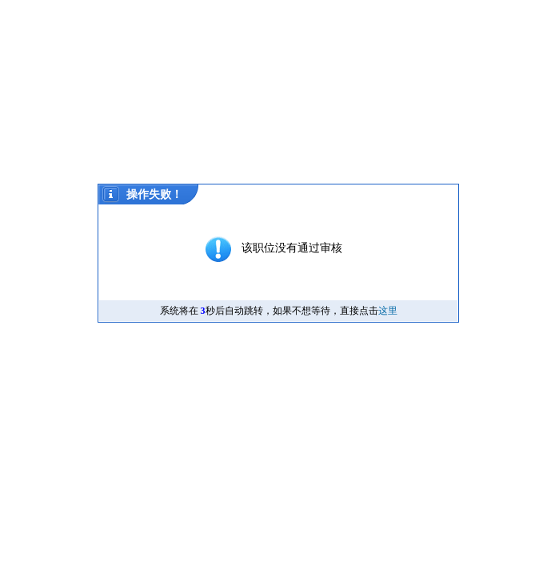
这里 (387, 310)
